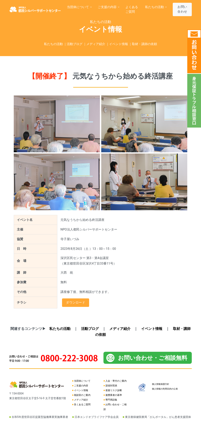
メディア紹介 (81, 399)
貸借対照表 (111, 385)
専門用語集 (111, 399)
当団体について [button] (78, 7)
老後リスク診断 (113, 390)
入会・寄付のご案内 (116, 381)
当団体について (82, 381)
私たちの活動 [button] (155, 7)
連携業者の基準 (113, 395)
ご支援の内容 (81, 385)
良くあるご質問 (82, 404)
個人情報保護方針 (160, 384)
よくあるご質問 (131, 9)
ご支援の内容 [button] (107, 7)
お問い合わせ (182, 9)
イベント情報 (81, 390)
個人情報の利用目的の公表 (165, 389)
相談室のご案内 (82, 395)
